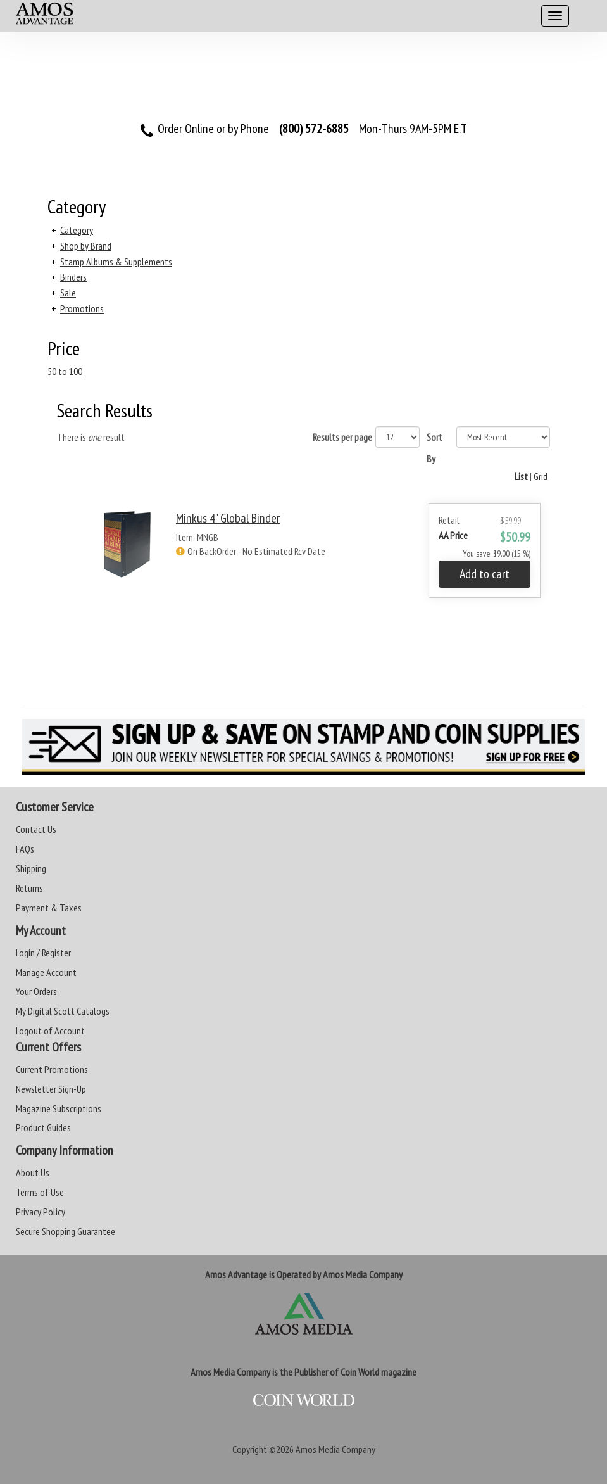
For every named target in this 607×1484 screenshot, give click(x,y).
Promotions (82, 308)
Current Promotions (52, 1069)
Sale (68, 292)
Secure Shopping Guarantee (65, 1231)
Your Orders (36, 991)
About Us (32, 1172)
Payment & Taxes (49, 907)
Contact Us (36, 829)
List (521, 476)
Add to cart (485, 574)
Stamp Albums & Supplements (116, 261)
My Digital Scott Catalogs (63, 1011)
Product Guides (43, 1127)
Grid (541, 476)
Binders (73, 276)
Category (76, 230)
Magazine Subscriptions (58, 1108)
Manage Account (46, 972)
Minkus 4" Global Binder (228, 518)
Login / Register (43, 952)
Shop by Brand (85, 245)
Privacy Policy (40, 1211)
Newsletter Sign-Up (51, 1088)
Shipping (31, 868)
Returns (29, 888)
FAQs (25, 848)
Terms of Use (40, 1192)
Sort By (434, 448)
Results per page (342, 437)
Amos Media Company (335, 1449)
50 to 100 (64, 371)
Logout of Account (50, 1030)
